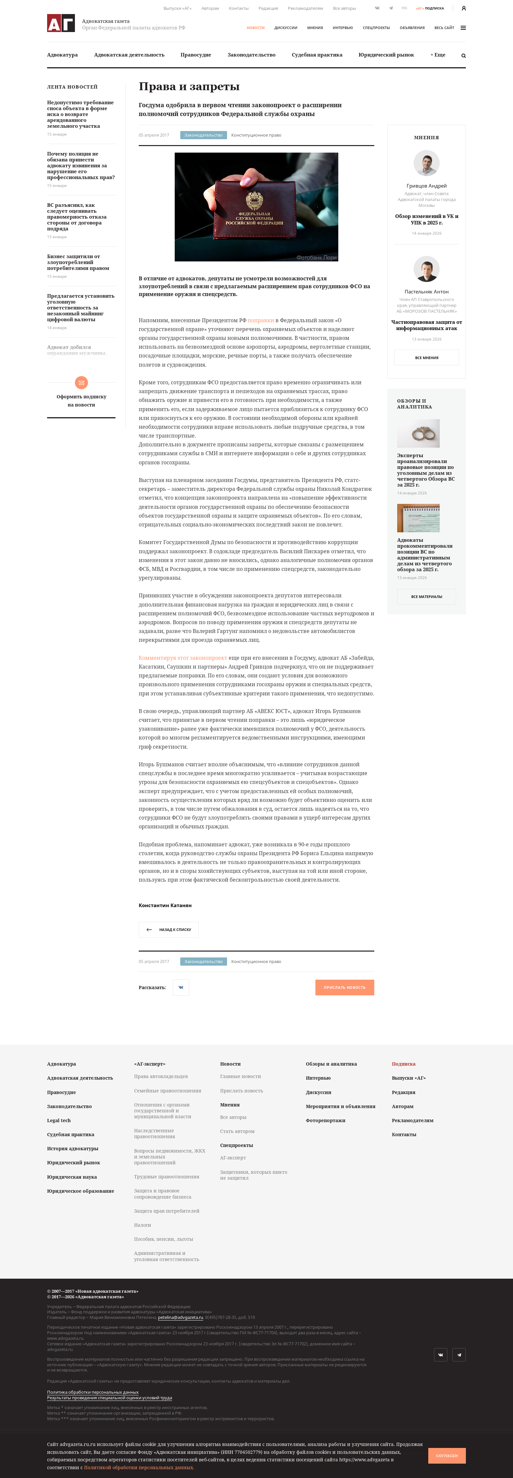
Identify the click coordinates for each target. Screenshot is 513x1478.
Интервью (343, 27)
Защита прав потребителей (167, 1211)
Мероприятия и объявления (341, 1106)
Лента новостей (72, 87)
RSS (404, 8)
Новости (256, 27)
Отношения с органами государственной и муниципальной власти (162, 1111)
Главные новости (240, 1076)
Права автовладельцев (161, 1076)
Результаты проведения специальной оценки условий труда (109, 1398)
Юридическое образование (80, 1191)
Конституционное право (256, 135)
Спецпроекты (376, 27)
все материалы (426, 596)
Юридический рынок (386, 54)
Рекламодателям (305, 8)
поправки (261, 320)
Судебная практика (317, 54)
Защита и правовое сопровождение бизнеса (162, 1193)
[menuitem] (62, 54)
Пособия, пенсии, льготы (163, 1239)
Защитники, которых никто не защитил (253, 1175)
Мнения (315, 27)
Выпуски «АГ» (178, 8)
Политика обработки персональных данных (93, 1392)
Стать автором (237, 1131)
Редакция (268, 8)
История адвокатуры (72, 1148)
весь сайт (450, 27)
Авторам (210, 8)
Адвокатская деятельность (129, 54)
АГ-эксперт (233, 1157)
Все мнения (426, 357)
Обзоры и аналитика (331, 1064)
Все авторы (344, 8)
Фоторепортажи (325, 1120)
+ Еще (438, 54)
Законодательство (251, 54)
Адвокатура (62, 54)
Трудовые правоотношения (166, 1176)
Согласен (447, 1456)
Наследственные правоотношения (154, 1133)
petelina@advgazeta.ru (180, 1317)
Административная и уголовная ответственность (166, 1256)
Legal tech (59, 1120)
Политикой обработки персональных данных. (139, 1467)
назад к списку (168, 929)
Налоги (142, 1225)
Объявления (412, 27)
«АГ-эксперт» (150, 1064)
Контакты (239, 8)
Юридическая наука (72, 1177)
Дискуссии (285, 27)
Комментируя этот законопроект (183, 657)
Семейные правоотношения (167, 1091)
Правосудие (196, 54)
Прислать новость (344, 987)
